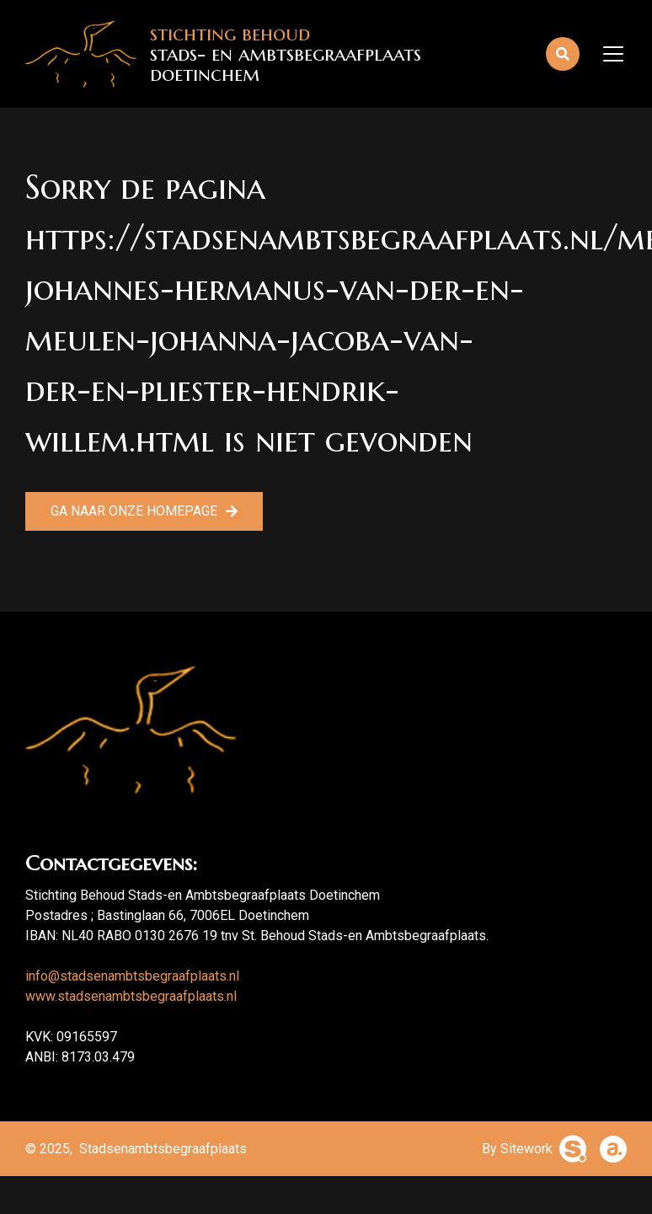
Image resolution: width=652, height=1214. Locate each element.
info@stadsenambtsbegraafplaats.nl (132, 976)
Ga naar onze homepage (134, 511)
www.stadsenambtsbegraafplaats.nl (131, 996)
